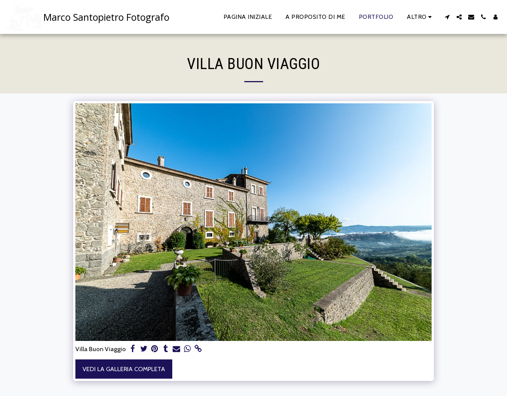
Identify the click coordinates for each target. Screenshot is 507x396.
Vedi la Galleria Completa (124, 369)
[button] (447, 17)
